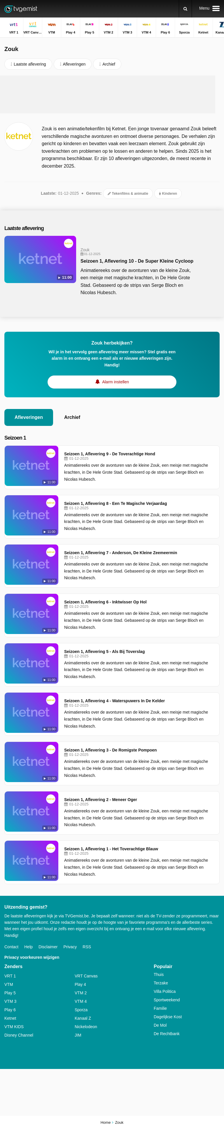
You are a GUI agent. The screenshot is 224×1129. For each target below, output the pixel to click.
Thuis (159, 974)
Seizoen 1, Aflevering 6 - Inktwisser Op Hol (105, 602)
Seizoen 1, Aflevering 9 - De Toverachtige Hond (109, 454)
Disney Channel (18, 1035)
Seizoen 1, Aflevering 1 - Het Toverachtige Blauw (111, 849)
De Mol (160, 1025)
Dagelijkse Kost (168, 1016)
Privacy (70, 946)
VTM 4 (81, 1001)
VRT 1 (10, 976)
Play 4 (80, 984)
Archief (72, 417)
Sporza (81, 1009)
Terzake (161, 983)
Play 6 (10, 1009)
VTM (8, 984)
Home (106, 1122)
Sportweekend (167, 1000)
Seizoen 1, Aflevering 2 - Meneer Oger (100, 799)
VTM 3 (10, 1001)
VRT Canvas (86, 976)
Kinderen (168, 194)
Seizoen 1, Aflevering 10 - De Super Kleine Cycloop (136, 261)
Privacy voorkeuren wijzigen (31, 957)
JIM (78, 1035)
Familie (160, 1008)
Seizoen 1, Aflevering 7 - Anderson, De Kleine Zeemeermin (120, 552)
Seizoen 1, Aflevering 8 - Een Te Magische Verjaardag (115, 503)
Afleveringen (29, 417)
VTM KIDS (14, 1026)
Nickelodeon (86, 1026)
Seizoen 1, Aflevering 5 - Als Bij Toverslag (104, 651)
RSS (87, 946)
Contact (11, 946)
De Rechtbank (167, 1033)
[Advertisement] (112, 94)
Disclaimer (47, 946)
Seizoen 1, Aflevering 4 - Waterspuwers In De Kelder (114, 700)
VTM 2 (81, 993)
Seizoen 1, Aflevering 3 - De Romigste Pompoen (110, 750)
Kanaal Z (83, 1018)
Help (28, 946)
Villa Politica (165, 991)
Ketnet (10, 1018)
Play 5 (10, 993)
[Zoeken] (185, 8)
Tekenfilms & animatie (128, 194)
